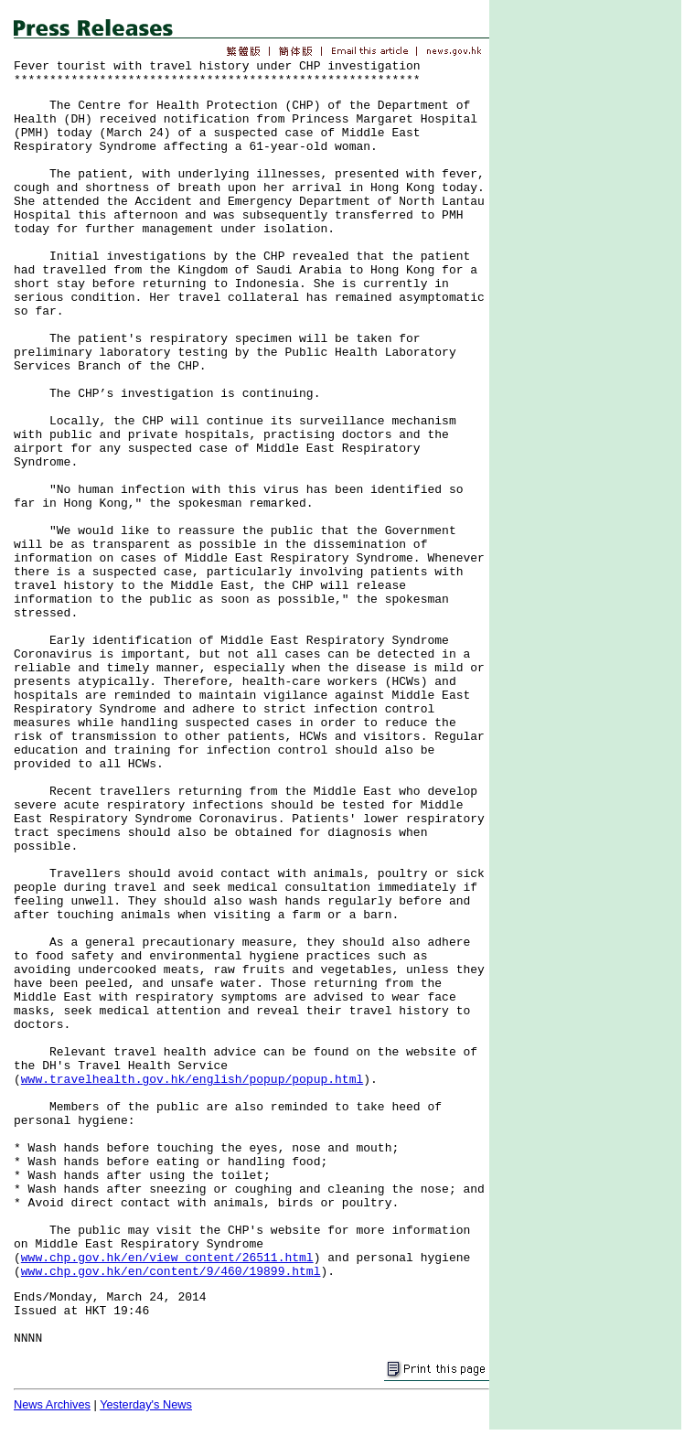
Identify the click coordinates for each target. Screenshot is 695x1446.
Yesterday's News (146, 1404)
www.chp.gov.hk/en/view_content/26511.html (167, 1258)
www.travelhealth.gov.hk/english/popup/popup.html (192, 1080)
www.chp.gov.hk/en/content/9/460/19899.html (171, 1272)
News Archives (52, 1404)
